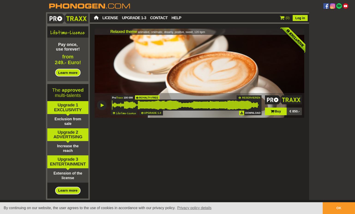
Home (96, 17)
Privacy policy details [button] (194, 208)
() (285, 18)
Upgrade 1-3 (134, 18)
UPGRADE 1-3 (152, 113)
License (110, 18)
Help (176, 18)
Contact (159, 18)
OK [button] (338, 208)
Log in (300, 18)
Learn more (68, 73)
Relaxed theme (123, 31)
